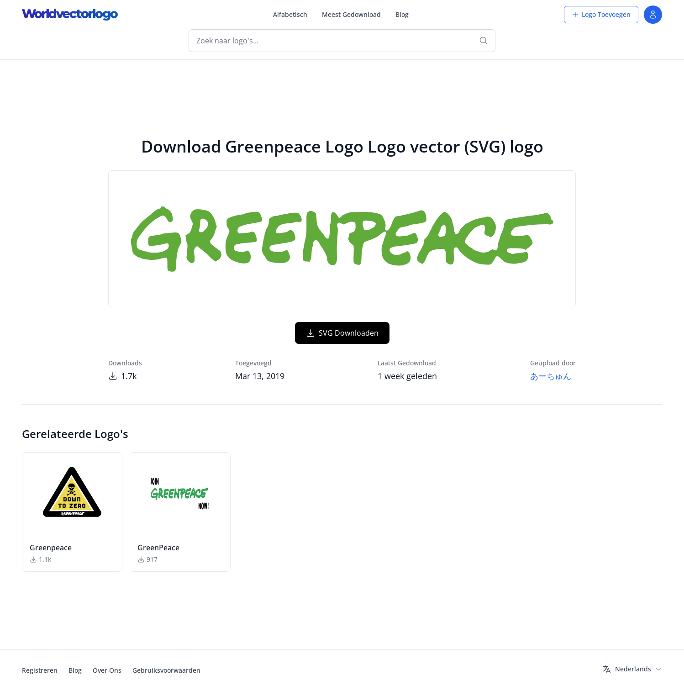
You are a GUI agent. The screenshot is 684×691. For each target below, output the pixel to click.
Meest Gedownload (351, 14)
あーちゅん (550, 375)
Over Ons (107, 670)
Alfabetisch (290, 14)
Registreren (40, 670)
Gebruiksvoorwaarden (166, 670)
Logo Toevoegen (601, 14)
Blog (402, 14)
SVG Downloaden (342, 333)
